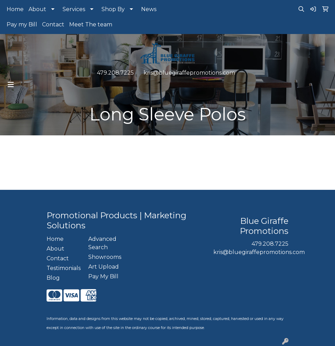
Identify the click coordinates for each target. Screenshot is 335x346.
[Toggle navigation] (10, 85)
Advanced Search (102, 243)
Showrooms (104, 257)
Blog (53, 278)
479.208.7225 (115, 72)
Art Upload (103, 266)
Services (74, 9)
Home (15, 9)
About (37, 9)
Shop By (113, 9)
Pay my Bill (22, 24)
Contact (53, 24)
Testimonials (63, 268)
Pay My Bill (103, 276)
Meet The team (90, 24)
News (148, 9)
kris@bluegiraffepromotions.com (189, 72)
